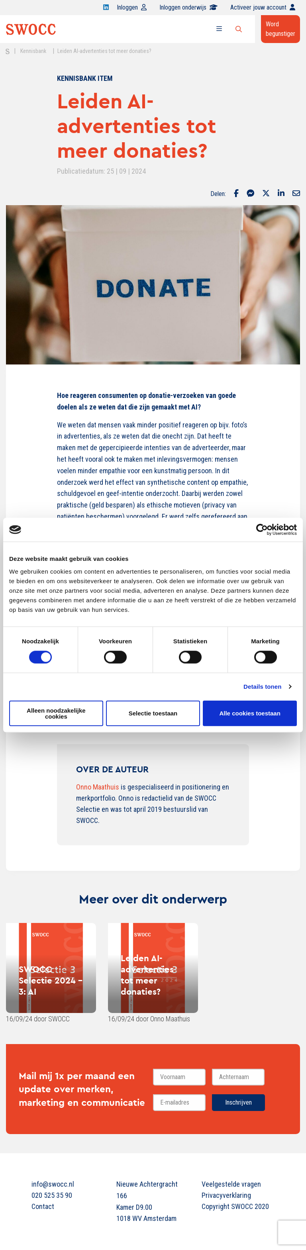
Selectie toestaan (153, 713)
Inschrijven (238, 1102)
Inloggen (132, 7)
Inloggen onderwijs (188, 7)
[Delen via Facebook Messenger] (250, 194)
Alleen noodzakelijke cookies (56, 713)
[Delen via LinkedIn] (281, 194)
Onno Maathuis (97, 787)
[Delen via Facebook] (236, 194)
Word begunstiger (280, 28)
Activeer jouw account (262, 7)
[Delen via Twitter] (266, 194)
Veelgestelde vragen (231, 1184)
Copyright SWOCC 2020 (235, 1206)
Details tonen (262, 686)
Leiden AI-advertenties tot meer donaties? (147, 974)
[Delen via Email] (296, 194)
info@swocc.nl (52, 1184)
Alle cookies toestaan (249, 713)
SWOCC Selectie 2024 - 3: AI (50, 980)
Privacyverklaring (226, 1195)
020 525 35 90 (51, 1195)
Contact (42, 1206)
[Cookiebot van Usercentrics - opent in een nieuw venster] (262, 530)
